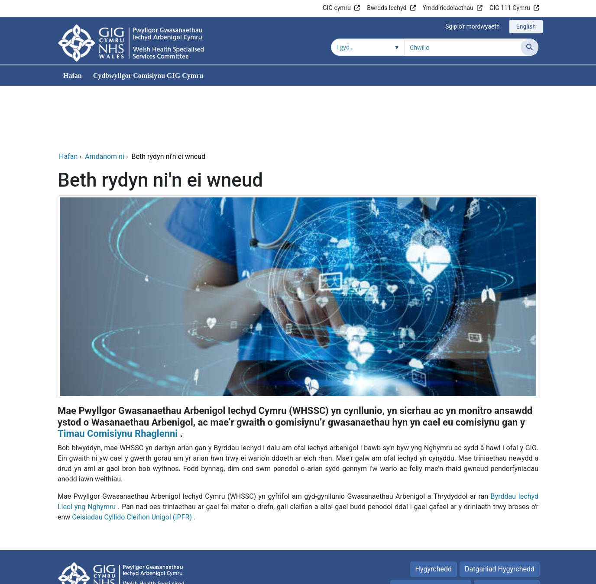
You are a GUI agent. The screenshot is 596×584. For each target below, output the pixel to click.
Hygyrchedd (433, 510)
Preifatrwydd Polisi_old (430, 528)
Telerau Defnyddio (506, 528)
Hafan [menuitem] (72, 75)
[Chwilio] (529, 47)
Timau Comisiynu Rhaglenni (118, 374)
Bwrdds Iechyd (386, 7)
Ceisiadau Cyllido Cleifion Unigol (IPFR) (132, 458)
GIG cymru (337, 7)
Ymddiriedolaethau (448, 7)
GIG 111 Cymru (509, 7)
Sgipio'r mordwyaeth (472, 26)
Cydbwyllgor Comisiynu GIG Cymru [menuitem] (148, 75)
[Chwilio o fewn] (368, 47)
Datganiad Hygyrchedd (499, 510)
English (526, 26)
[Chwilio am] (462, 47)
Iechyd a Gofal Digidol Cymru (485, 573)
